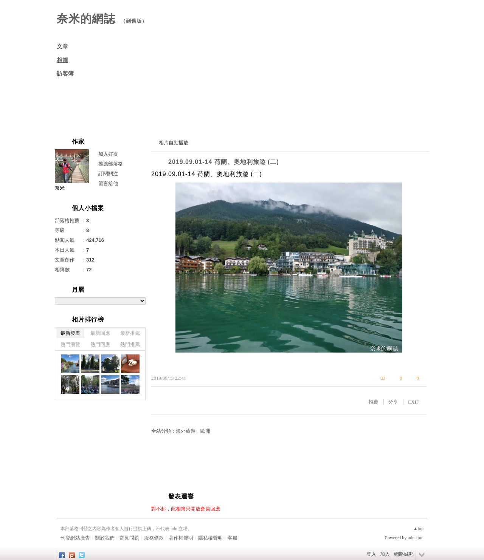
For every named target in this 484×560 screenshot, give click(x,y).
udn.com (416, 537)
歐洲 (205, 431)
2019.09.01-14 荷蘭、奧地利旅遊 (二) (223, 162)
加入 (385, 554)
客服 (232, 538)
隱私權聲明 (210, 538)
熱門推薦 (130, 344)
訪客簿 (65, 74)
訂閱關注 (108, 173)
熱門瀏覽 (70, 344)
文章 (62, 46)
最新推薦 (130, 333)
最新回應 (100, 333)
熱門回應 (100, 344)
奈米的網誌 (86, 18)
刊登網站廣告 (75, 538)
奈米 (60, 188)
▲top (418, 528)
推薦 (374, 402)
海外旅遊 (185, 431)
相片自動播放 (173, 142)
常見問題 (129, 538)
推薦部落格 (110, 164)
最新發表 (70, 333)
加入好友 (108, 154)
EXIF (413, 402)
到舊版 (134, 21)
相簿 (62, 60)
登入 (371, 554)
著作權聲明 (181, 538)
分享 (393, 402)
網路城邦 (404, 554)
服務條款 (154, 538)
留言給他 (108, 183)
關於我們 (105, 538)
